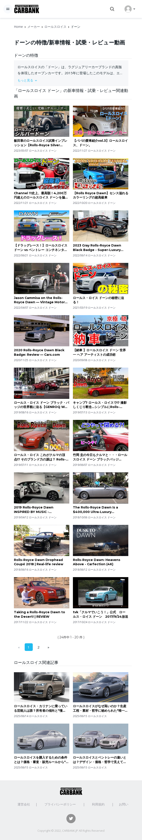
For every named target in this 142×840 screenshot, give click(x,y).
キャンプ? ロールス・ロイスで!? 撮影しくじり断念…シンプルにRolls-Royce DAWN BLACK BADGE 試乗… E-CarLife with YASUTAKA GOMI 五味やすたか (100, 405)
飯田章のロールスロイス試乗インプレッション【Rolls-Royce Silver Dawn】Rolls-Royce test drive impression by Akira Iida (40, 143)
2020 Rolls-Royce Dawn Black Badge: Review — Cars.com (39, 352)
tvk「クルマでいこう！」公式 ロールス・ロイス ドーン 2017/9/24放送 (100, 614)
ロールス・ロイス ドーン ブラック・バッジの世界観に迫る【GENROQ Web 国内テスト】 (41, 405)
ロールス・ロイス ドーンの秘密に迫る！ (98, 300)
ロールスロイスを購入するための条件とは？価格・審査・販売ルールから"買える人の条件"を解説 (41, 759)
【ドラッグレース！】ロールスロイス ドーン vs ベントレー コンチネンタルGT (40, 247)
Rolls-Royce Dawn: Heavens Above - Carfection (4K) (96, 562)
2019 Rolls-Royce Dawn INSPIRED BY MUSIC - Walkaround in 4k (33, 509)
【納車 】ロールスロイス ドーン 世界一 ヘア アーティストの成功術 (99, 352)
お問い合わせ (128, 804)
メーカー (33, 26)
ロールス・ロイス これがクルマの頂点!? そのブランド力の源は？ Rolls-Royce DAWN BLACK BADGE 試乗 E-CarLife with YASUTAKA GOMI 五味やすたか (41, 457)
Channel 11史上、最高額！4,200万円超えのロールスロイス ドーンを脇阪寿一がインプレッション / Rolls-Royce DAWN (41, 195)
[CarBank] (26, 9)
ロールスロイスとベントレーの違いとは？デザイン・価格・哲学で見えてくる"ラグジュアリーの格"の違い (99, 759)
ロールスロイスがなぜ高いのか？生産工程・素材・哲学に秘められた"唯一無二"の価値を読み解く (100, 708)
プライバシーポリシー (60, 804)
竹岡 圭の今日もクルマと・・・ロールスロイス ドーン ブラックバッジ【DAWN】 (100, 457)
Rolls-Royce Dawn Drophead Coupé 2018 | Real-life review (38, 562)
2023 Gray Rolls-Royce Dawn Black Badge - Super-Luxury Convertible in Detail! (97, 247)
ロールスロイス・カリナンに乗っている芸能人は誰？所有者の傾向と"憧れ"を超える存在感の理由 (40, 708)
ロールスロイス (55, 26)
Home (18, 26)
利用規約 (98, 804)
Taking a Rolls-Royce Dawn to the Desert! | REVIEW (39, 614)
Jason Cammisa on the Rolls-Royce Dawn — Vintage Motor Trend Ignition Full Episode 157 (40, 300)
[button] (71, 80)
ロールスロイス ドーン (43, 151)
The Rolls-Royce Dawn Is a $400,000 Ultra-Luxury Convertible (95, 509)
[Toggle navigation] (7, 8)
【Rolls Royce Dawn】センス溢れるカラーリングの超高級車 (100, 195)
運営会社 (23, 804)
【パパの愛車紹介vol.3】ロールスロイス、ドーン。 (100, 143)
